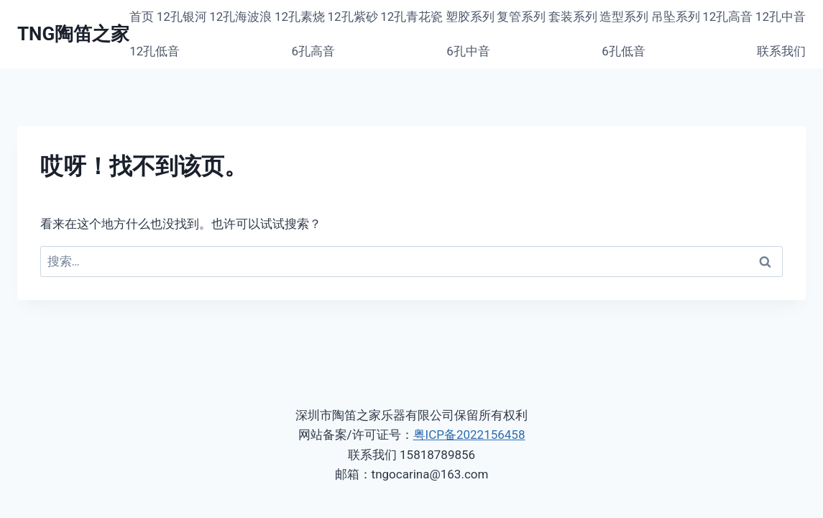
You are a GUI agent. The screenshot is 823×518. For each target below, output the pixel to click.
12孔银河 (182, 16)
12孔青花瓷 (411, 16)
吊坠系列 (675, 16)
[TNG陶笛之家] (73, 34)
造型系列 (623, 16)
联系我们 (781, 51)
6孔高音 (314, 51)
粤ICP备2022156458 (469, 434)
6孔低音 (623, 51)
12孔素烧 (300, 16)
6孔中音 (468, 51)
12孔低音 (154, 51)
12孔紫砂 (353, 16)
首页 (141, 16)
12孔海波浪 (240, 16)
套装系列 (572, 16)
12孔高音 (727, 16)
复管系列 (521, 16)
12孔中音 (780, 16)
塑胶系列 (470, 16)
